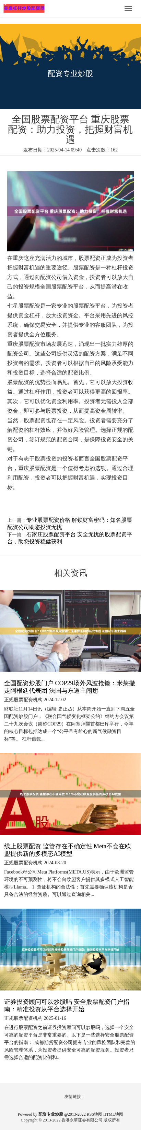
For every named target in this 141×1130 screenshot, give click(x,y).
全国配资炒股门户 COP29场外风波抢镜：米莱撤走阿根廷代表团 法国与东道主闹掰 (69, 687)
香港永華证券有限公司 (82, 1120)
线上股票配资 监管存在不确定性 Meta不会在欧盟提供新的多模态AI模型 (67, 850)
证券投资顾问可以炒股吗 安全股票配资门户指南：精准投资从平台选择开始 (66, 1005)
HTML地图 (113, 1114)
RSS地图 (94, 1114)
